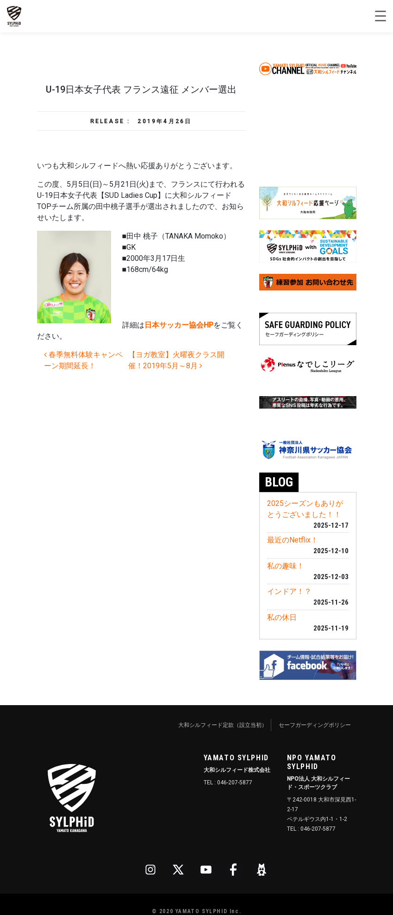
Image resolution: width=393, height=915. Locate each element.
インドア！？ (289, 591)
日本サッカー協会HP (178, 325)
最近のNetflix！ (292, 540)
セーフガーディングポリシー (315, 725)
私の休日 (282, 617)
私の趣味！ (285, 566)
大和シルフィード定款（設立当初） (222, 725)
